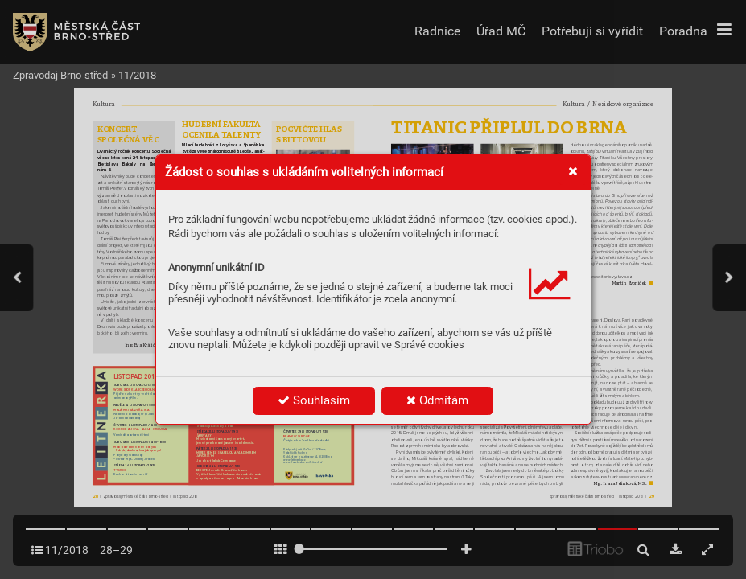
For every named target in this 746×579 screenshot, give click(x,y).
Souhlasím (314, 400)
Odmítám (437, 400)
